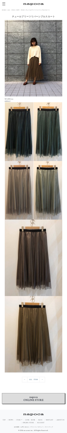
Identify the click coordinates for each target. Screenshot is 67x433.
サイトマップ (49, 427)
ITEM (18, 420)
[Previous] (24, 379)
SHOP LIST (49, 420)
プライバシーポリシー (37, 427)
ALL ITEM (33, 379)
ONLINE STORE (28, 422)
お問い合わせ (25, 427)
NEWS (11, 420)
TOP (4, 420)
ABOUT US (60, 420)
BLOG (40, 420)
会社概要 (16, 427)
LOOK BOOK (30, 420)
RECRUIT (40, 422)
